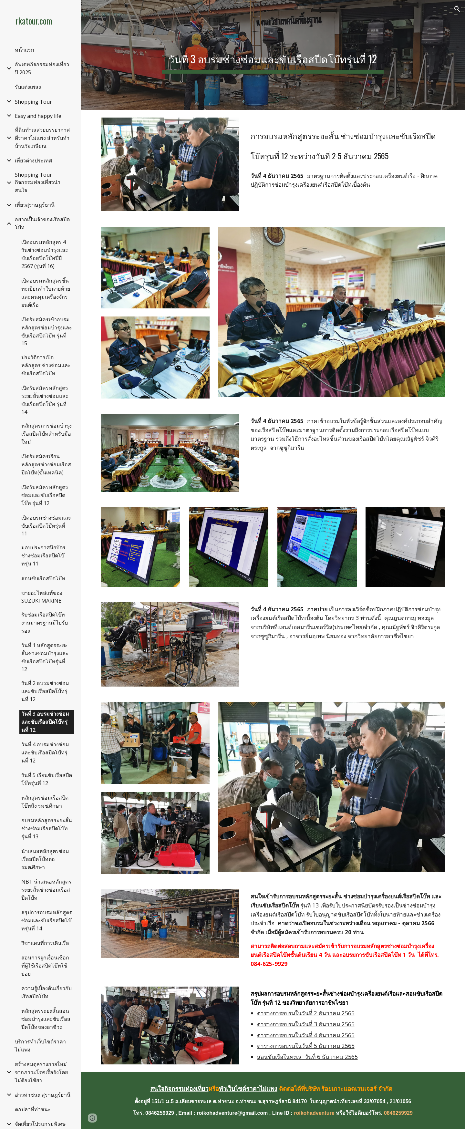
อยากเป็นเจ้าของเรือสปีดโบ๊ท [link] (42, 223)
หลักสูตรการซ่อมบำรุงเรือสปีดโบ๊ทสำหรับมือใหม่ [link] (46, 433)
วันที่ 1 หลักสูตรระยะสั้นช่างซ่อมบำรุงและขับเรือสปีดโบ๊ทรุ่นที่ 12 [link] (44, 657)
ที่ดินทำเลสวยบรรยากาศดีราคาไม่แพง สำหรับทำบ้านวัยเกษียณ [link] (42, 138)
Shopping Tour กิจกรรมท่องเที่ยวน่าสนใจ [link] (37, 182)
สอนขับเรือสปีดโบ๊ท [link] (43, 578)
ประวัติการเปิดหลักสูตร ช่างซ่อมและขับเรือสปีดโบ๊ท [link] (46, 365)
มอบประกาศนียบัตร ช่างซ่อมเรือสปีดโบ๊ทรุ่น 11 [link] (43, 555)
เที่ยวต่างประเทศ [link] (33, 160)
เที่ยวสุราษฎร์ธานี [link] (35, 204)
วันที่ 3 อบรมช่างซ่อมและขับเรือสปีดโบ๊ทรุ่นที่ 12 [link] (45, 721)
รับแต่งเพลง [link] (28, 86)
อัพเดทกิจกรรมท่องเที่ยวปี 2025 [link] (42, 68)
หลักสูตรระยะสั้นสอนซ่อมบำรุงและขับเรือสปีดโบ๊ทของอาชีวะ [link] (45, 1019)
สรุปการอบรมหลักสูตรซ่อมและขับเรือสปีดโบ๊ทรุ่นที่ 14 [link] (46, 920)
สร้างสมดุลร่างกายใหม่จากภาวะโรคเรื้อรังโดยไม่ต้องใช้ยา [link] (41, 1072)
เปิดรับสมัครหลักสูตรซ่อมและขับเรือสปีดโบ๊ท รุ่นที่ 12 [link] (44, 495)
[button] (457, 9)
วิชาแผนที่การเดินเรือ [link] (45, 943)
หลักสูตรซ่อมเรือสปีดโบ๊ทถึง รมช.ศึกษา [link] (44, 801)
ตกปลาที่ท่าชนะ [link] (33, 1109)
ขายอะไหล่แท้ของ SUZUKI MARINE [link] (41, 596)
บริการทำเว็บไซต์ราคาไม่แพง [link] (40, 1045)
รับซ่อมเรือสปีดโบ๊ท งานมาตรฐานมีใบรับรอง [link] (44, 622)
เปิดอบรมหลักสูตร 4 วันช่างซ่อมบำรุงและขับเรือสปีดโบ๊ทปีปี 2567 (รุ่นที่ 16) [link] (44, 254)
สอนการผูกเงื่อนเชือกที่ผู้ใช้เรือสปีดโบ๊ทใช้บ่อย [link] (45, 965)
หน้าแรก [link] (24, 49)
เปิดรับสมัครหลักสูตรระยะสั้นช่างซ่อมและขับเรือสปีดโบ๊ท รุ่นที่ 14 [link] (44, 399)
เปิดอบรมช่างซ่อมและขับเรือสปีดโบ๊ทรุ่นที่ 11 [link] (46, 525)
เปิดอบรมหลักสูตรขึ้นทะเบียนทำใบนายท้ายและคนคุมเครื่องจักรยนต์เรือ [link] (45, 292)
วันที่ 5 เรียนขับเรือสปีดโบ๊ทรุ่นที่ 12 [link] (46, 779)
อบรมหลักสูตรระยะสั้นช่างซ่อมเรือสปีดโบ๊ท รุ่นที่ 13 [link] (46, 828)
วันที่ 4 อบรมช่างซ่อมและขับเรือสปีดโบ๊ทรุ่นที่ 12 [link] (45, 752)
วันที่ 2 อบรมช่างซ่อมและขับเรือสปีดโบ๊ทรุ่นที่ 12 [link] (45, 691)
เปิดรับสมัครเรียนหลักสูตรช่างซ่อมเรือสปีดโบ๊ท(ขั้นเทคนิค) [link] (46, 464)
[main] (273, 55)
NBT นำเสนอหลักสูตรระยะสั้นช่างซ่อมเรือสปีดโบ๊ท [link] (46, 889)
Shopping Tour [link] (33, 101)
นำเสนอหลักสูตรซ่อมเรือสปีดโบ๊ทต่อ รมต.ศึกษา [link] (45, 859)
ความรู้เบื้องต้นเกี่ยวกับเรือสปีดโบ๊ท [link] (46, 992)
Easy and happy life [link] (38, 115)
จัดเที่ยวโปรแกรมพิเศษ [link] (40, 1123)
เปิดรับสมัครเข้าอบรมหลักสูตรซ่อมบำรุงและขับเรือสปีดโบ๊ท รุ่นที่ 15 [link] (46, 331)
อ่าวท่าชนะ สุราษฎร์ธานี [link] (42, 1094)
